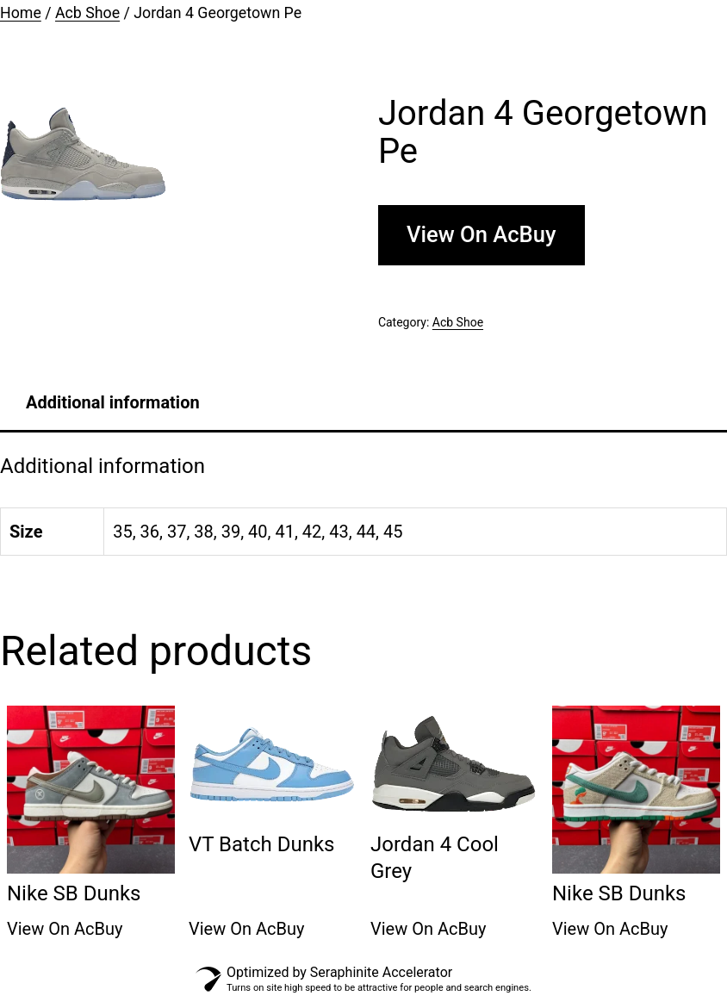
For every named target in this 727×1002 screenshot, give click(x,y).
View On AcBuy (481, 234)
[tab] (113, 402)
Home (20, 13)
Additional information (113, 402)
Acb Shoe (87, 13)
